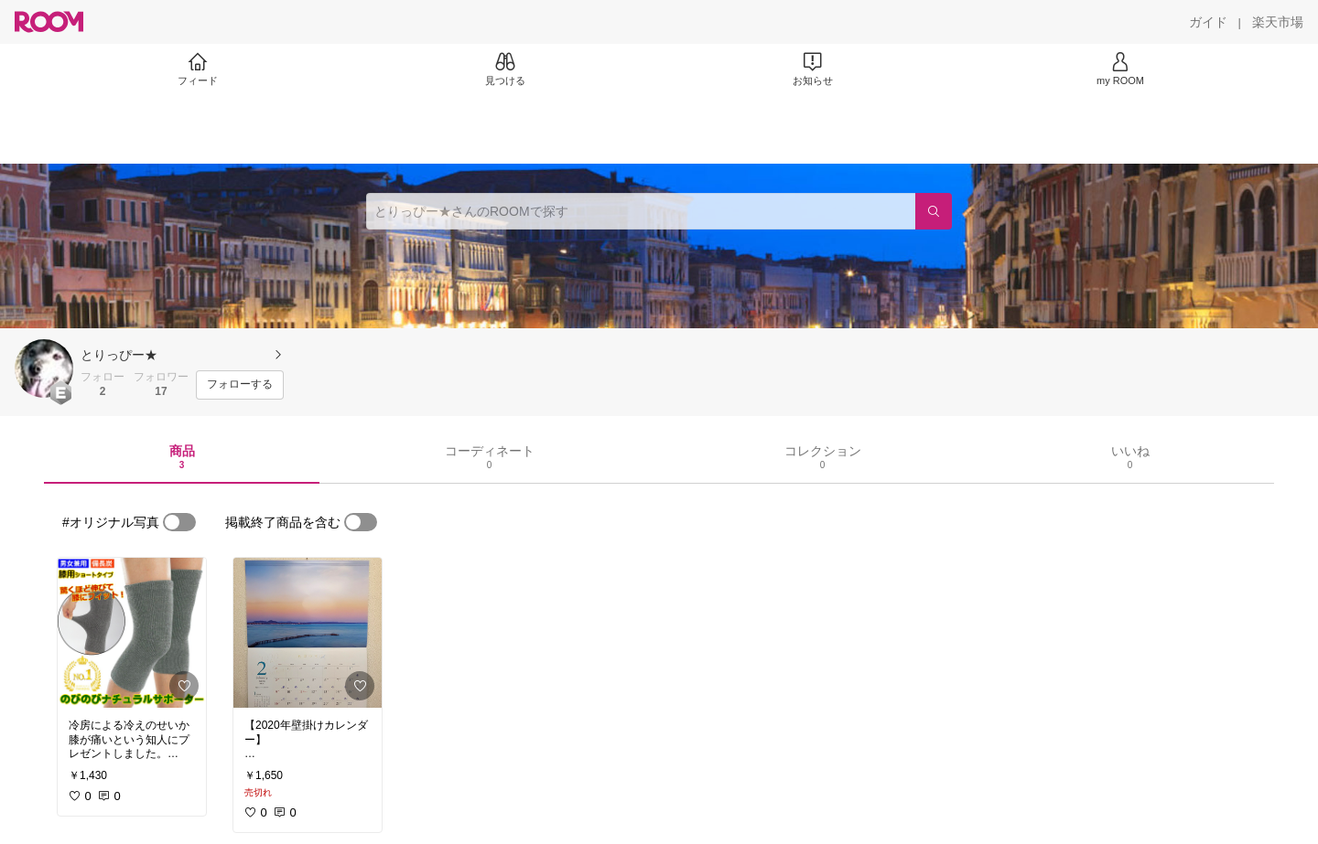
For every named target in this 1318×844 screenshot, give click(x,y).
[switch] (179, 522)
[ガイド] (1208, 22)
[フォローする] (240, 385)
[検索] (933, 211)
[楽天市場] (1277, 22)
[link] (132, 633)
